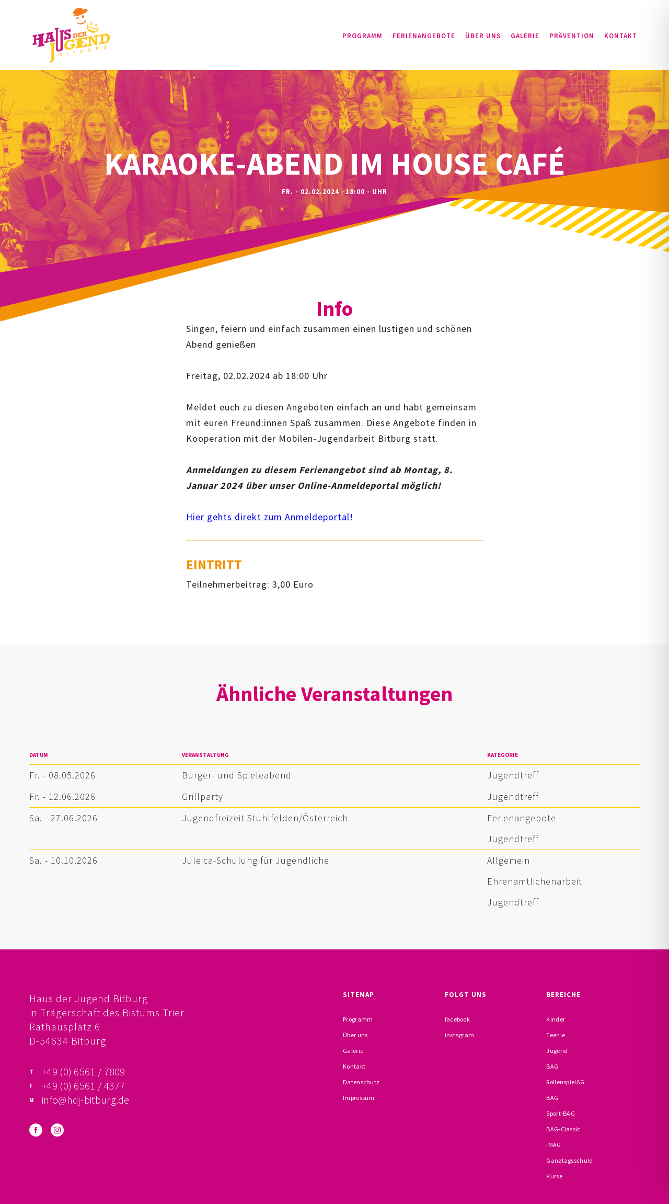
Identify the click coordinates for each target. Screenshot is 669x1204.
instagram (460, 1035)
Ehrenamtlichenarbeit (534, 881)
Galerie (525, 35)
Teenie (555, 1035)
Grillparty (202, 796)
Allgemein (508, 860)
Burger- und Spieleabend (237, 775)
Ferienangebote (424, 35)
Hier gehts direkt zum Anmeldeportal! (269, 517)
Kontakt (620, 35)
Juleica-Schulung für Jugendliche (255, 860)
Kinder (555, 1019)
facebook (457, 1019)
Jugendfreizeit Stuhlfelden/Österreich (265, 818)
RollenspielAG (565, 1082)
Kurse (554, 1176)
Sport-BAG (560, 1113)
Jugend (557, 1050)
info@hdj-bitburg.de (86, 1099)
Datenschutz (361, 1082)
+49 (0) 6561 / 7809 (83, 1071)
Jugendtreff (513, 775)
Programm (362, 35)
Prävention (571, 35)
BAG (552, 1066)
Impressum (359, 1098)
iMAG (553, 1145)
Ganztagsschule (569, 1160)
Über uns (483, 35)
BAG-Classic (563, 1129)
